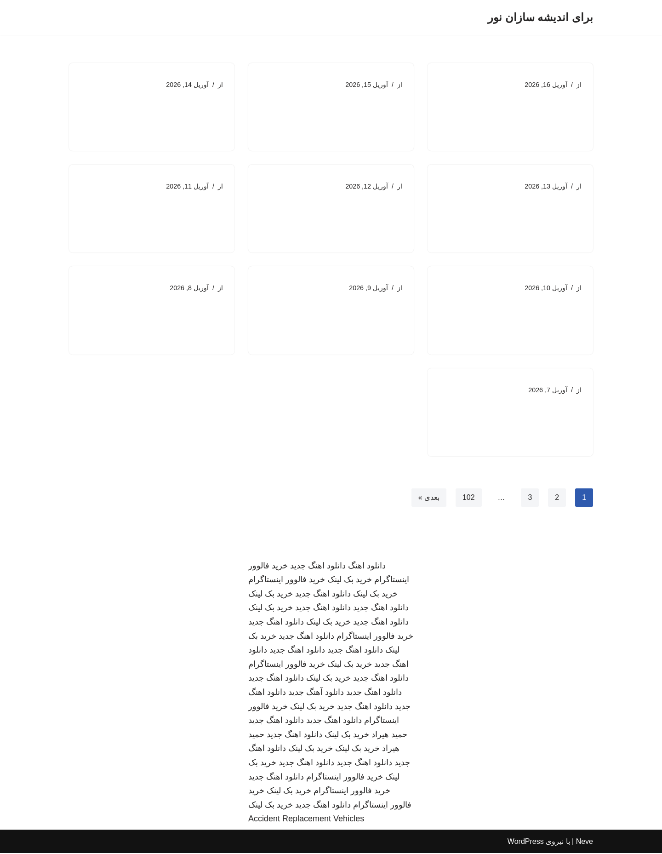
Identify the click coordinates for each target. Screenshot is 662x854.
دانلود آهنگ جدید (316, 693)
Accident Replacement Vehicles (306, 819)
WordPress (526, 842)
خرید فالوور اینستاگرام (286, 580)
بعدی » (428, 498)
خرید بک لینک (349, 580)
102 (468, 498)
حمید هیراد (389, 735)
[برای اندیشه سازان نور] (540, 17)
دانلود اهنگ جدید (318, 566)
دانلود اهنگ (367, 566)
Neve (584, 842)
